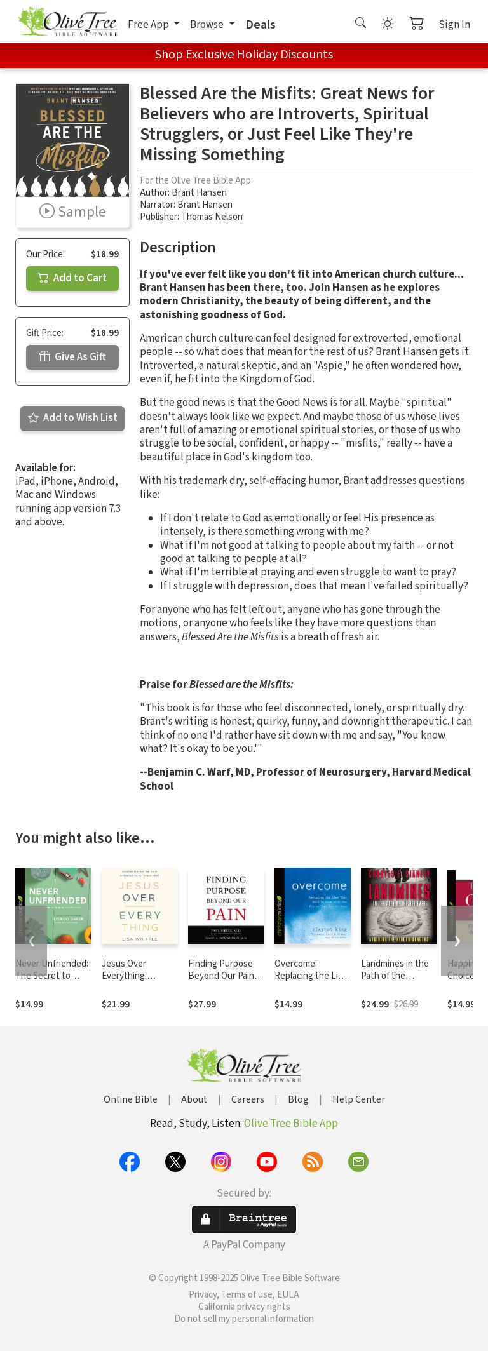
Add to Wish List (73, 418)
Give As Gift (72, 357)
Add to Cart (72, 278)
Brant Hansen (199, 192)
